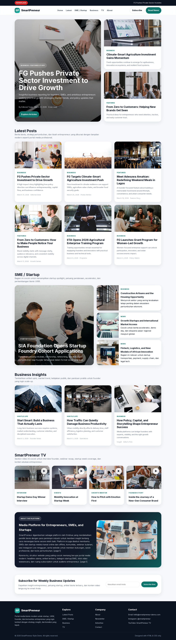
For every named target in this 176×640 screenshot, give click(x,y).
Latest (69, 10)
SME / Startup (81, 10)
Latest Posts (67, 614)
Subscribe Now (149, 584)
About (109, 10)
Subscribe (137, 10)
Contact (98, 627)
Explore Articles (29, 114)
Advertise (99, 623)
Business (94, 10)
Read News (153, 10)
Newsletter (99, 619)
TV (102, 10)
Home (60, 10)
